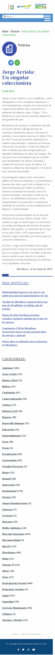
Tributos (7, 614)
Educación (8, 430)
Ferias (5, 448)
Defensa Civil (9, 411)
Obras (5, 571)
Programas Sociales (13, 590)
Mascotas (7, 522)
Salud (5, 596)
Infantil (6, 479)
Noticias (15, 31)
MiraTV (6, 547)
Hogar (5, 473)
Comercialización (12, 399)
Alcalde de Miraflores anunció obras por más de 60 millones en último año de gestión (25, 306)
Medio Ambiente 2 (12, 528)
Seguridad (8, 602)
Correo (16, 635)
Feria (5, 442)
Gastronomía (9, 461)
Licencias (7, 516)
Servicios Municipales (14, 608)
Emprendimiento (11, 436)
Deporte (6, 417)
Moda (5, 559)
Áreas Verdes (9, 374)
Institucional (9, 491)
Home (5, 31)
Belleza (6, 387)
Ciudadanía (8, 393)
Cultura (6, 405)
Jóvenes (6, 497)
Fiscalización (9, 454)
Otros (5, 577)
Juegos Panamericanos (15, 503)
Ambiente (7, 368)
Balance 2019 (9, 381)
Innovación (8, 485)
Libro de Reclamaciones (32, 635)
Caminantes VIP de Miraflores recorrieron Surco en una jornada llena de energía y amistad (24, 332)
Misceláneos (9, 553)
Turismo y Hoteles (12, 620)
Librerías (7, 510)
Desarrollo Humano (13, 424)
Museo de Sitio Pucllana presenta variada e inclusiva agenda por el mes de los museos (25, 319)
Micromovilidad (11, 540)
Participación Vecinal (14, 583)
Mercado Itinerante (13, 534)
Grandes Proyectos (12, 467)
